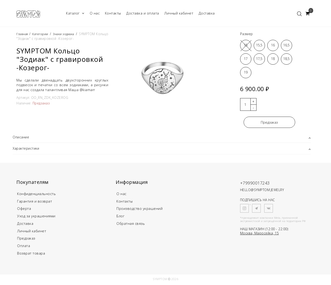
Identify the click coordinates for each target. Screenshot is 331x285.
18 (273, 58)
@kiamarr (88, 89)
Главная (23, 34)
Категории (43, 34)
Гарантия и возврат (34, 202)
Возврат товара (31, 254)
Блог (120, 217)
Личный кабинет (178, 13)
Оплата (23, 247)
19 (246, 72)
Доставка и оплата (142, 13)
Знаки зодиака (69, 34)
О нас (95, 13)
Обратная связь (130, 224)
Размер (246, 33)
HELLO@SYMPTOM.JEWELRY (262, 190)
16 (273, 45)
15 (246, 45)
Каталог (75, 13)
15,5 (259, 45)
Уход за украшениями (36, 217)
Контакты (113, 13)
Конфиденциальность (36, 194)
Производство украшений (139, 209)
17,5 (259, 58)
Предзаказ (269, 122)
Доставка (207, 13)
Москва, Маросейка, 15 (259, 234)
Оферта (24, 209)
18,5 (286, 58)
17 (246, 58)
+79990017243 (259, 183)
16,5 (286, 45)
